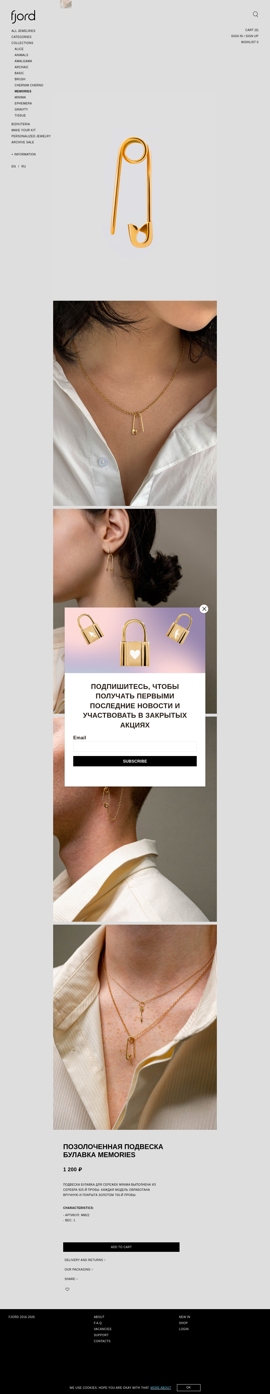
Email (135, 743)
